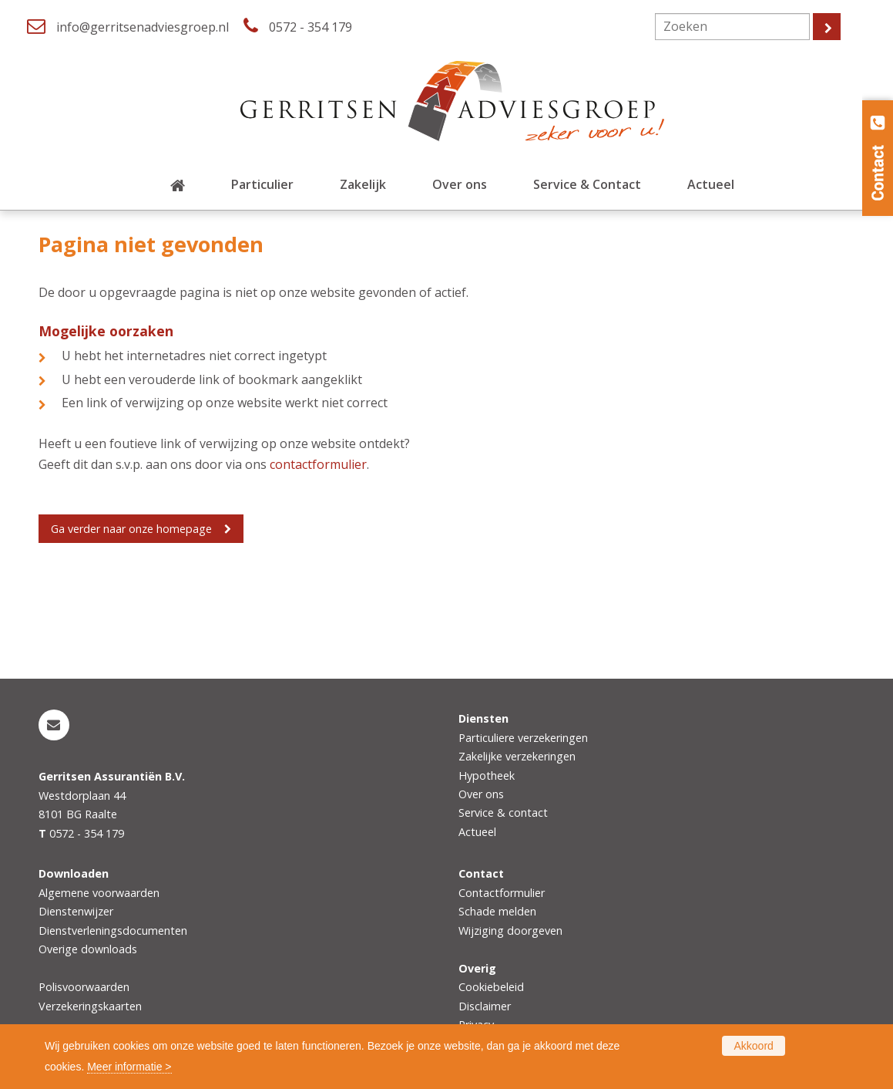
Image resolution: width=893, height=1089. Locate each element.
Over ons (481, 794)
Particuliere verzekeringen (523, 737)
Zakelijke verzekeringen (517, 756)
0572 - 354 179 (310, 27)
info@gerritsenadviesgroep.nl (142, 27)
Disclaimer (484, 1006)
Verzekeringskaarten (90, 1006)
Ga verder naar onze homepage (131, 528)
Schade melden (497, 911)
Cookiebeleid (491, 986)
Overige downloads (88, 949)
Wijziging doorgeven (510, 930)
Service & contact (503, 812)
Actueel (477, 831)
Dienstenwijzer (76, 911)
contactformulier (318, 464)
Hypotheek (486, 775)
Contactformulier (501, 892)
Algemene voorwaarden (99, 892)
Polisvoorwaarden (84, 986)
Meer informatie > (129, 1066)
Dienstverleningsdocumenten (113, 930)
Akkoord (753, 1046)
